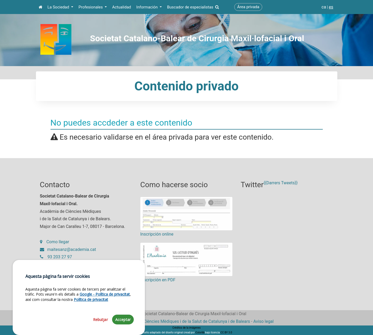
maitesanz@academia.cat (68, 249)
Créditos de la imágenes (186, 327)
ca (323, 7)
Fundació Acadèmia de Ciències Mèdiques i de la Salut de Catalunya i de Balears (174, 321)
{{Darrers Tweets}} (281, 182)
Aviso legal (263, 321)
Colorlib (199, 332)
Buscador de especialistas (193, 7)
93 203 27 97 (56, 256)
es (331, 7)
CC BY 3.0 (226, 332)
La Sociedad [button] (59, 7)
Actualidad (121, 7)
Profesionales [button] (91, 7)
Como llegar (54, 241)
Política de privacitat (91, 315)
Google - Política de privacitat (105, 310)
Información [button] (147, 7)
